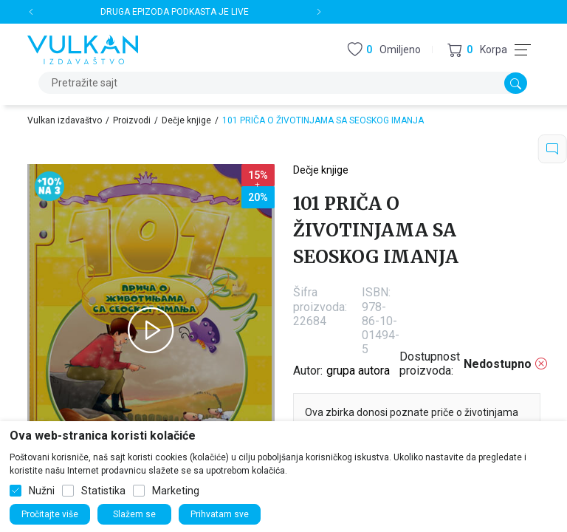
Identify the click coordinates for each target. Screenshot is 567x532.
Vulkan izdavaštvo (64, 120)
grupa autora (358, 371)
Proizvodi (132, 120)
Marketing (175, 490)
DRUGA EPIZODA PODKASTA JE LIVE (174, 12)
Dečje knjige (186, 120)
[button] (477, 50)
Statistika (103, 490)
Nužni (42, 490)
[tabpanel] (151, 330)
